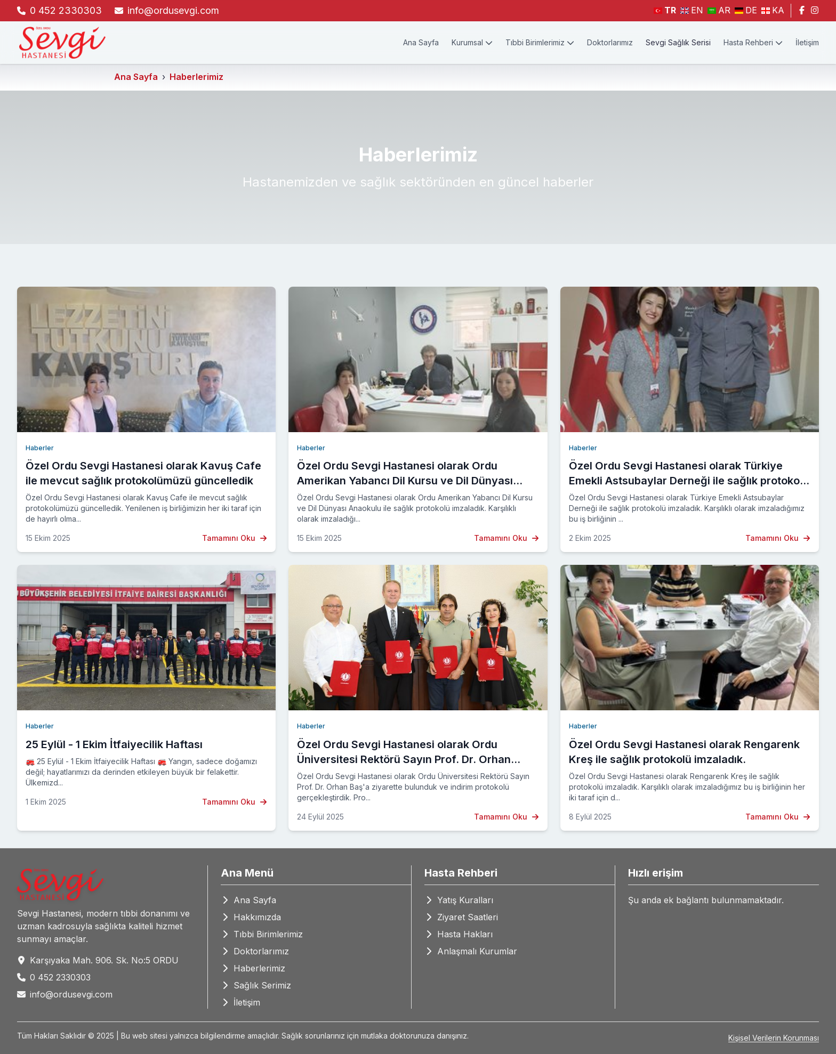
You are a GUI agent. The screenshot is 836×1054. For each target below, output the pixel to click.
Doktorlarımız (610, 42)
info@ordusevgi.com (173, 10)
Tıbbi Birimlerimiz (539, 42)
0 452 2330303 (66, 10)
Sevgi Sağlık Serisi (678, 42)
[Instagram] (814, 11)
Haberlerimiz (196, 76)
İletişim (807, 42)
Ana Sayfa (421, 42)
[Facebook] (802, 11)
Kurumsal (472, 42)
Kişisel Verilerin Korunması (773, 1037)
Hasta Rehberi (753, 42)
